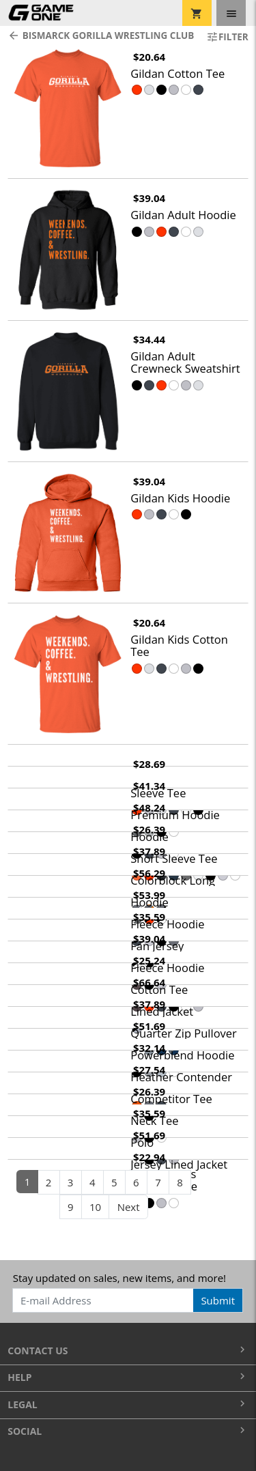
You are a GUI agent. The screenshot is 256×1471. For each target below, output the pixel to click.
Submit (218, 1300)
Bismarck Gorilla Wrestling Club (99, 35)
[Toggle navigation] (231, 13)
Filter (227, 37)
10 (95, 1207)
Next (128, 1207)
